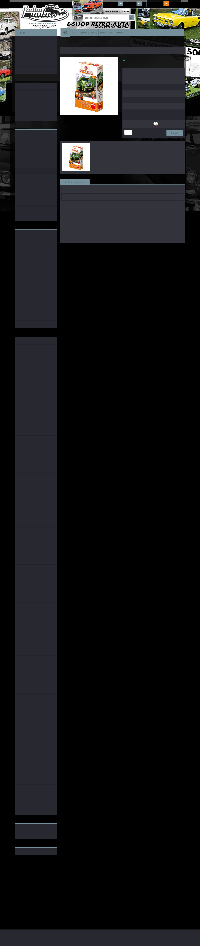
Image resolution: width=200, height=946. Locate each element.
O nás (74, 32)
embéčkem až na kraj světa (29, 878)
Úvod (64, 43)
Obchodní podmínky (88, 32)
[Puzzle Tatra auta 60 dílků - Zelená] (89, 58)
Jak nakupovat (106, 32)
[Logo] (35, 17)
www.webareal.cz (46, 924)
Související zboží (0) (103, 182)
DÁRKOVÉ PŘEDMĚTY (77, 43)
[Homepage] (66, 32)
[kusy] (128, 132)
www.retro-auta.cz (25, 871)
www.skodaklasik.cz (25, 875)
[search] (131, 18)
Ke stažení (145, 182)
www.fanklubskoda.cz (26, 873)
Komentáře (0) (126, 182)
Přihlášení (129, 3)
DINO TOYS (133, 247)
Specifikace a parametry (75, 182)
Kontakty (120, 32)
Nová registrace (151, 3)
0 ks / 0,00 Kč (176, 2)
